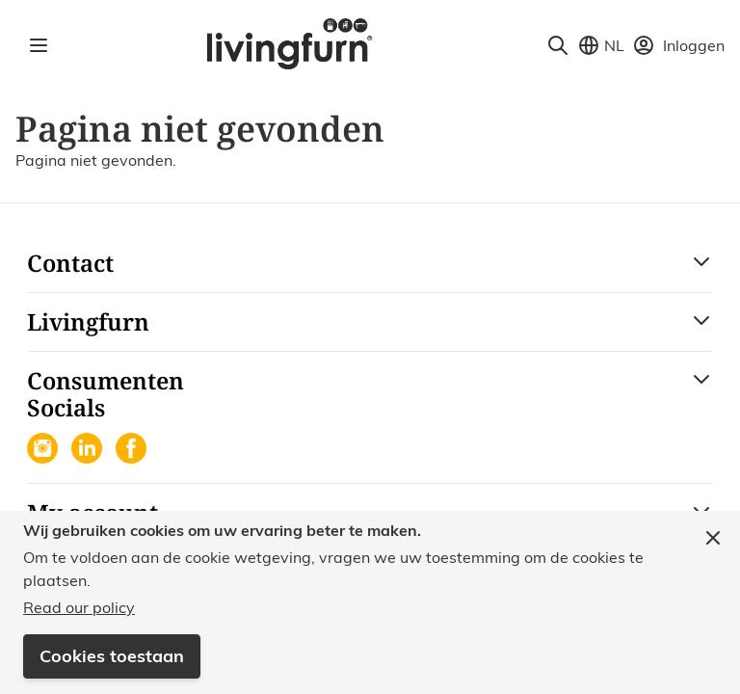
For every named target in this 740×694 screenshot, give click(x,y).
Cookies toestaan (112, 656)
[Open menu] (38, 45)
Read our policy (79, 607)
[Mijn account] (678, 45)
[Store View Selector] (600, 45)
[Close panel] (713, 538)
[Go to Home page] (289, 42)
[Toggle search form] (557, 45)
